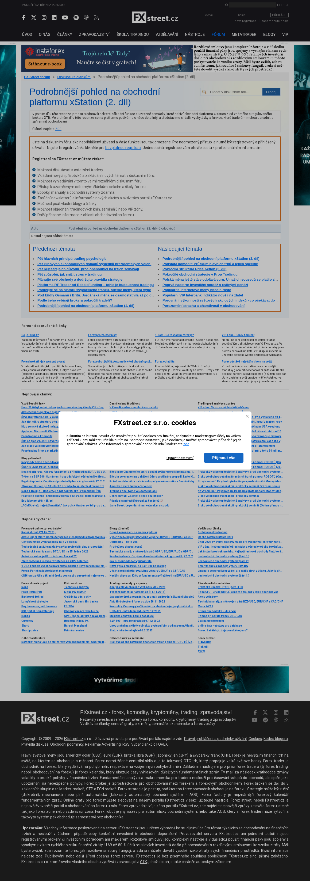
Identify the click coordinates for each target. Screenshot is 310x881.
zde (186, 444)
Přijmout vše (223, 457)
